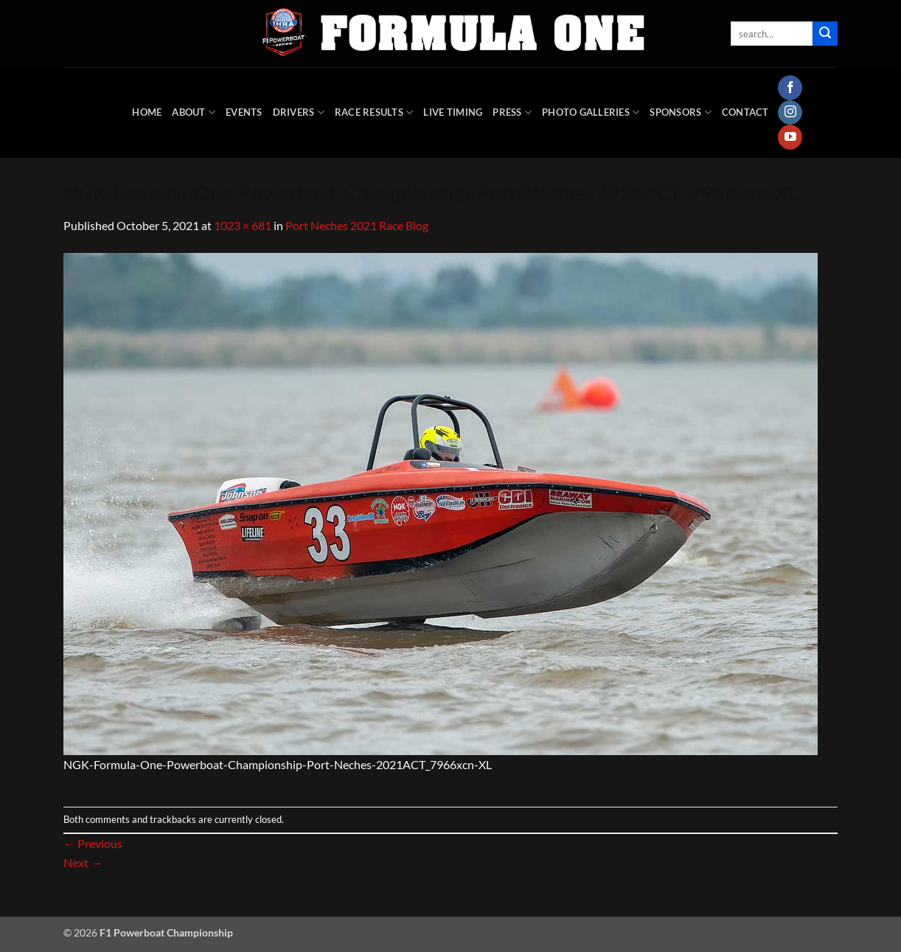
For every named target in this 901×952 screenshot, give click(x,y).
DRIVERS (298, 112)
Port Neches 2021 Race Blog (356, 225)
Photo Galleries (590, 112)
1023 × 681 (242, 225)
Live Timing (452, 112)
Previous (92, 843)
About (193, 112)
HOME (146, 112)
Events (244, 112)
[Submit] (825, 33)
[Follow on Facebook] (790, 87)
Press (512, 112)
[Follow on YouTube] (790, 137)
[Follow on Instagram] (790, 112)
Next (82, 862)
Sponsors (681, 112)
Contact (745, 112)
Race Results (374, 112)
